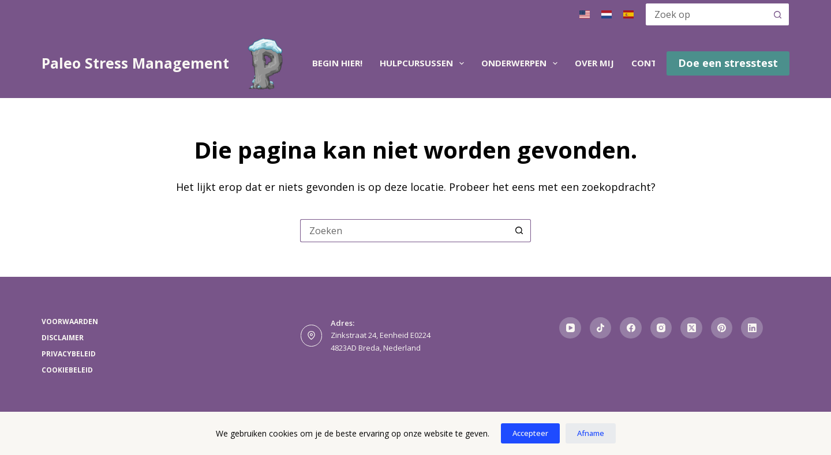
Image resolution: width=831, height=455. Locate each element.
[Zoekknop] (777, 14)
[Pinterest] (722, 328)
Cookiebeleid (67, 370)
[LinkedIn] (752, 328)
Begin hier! (337, 63)
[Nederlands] (606, 14)
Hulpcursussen (424, 63)
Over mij (594, 63)
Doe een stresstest (728, 63)
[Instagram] (661, 328)
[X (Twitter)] (691, 328)
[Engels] (584, 14)
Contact (652, 63)
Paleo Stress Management (135, 63)
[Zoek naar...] (705, 14)
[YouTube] (570, 328)
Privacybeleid (69, 354)
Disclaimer (63, 338)
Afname (590, 433)
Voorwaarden (70, 321)
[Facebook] (631, 328)
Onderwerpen (521, 63)
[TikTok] (601, 328)
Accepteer (530, 433)
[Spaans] (628, 14)
